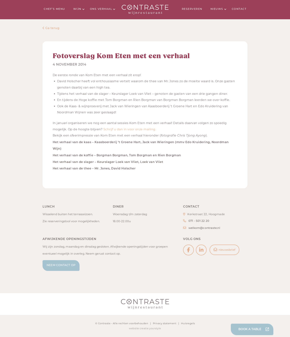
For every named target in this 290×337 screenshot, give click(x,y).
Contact (239, 9)
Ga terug (51, 28)
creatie (144, 328)
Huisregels (188, 323)
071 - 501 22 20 (198, 221)
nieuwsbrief (224, 249)
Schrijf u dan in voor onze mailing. (130, 129)
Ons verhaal (102, 9)
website (134, 328)
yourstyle (155, 328)
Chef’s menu (54, 9)
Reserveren (192, 9)
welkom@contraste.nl (204, 228)
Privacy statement (165, 323)
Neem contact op (61, 265)
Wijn (79, 9)
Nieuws (218, 9)
